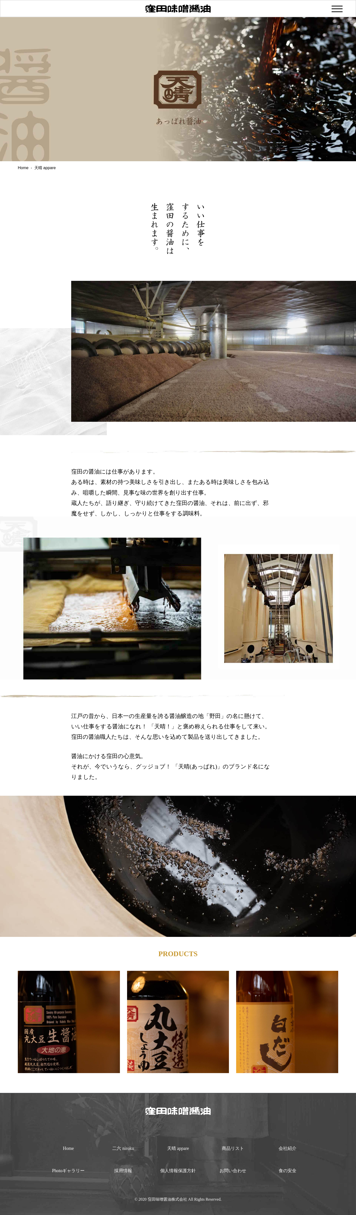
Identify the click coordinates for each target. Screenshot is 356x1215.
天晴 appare (178, 1148)
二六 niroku (123, 1148)
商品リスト (233, 1148)
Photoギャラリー (68, 1170)
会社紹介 (287, 1148)
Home (23, 168)
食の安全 (287, 1170)
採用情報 (123, 1170)
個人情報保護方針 (178, 1170)
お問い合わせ (233, 1170)
